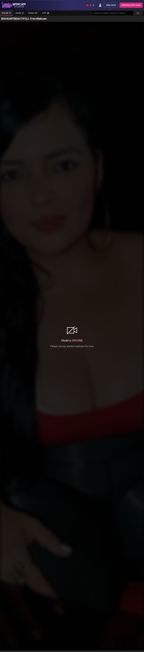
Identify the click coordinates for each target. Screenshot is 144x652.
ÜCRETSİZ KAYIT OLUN (131, 5)
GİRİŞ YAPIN (111, 5)
